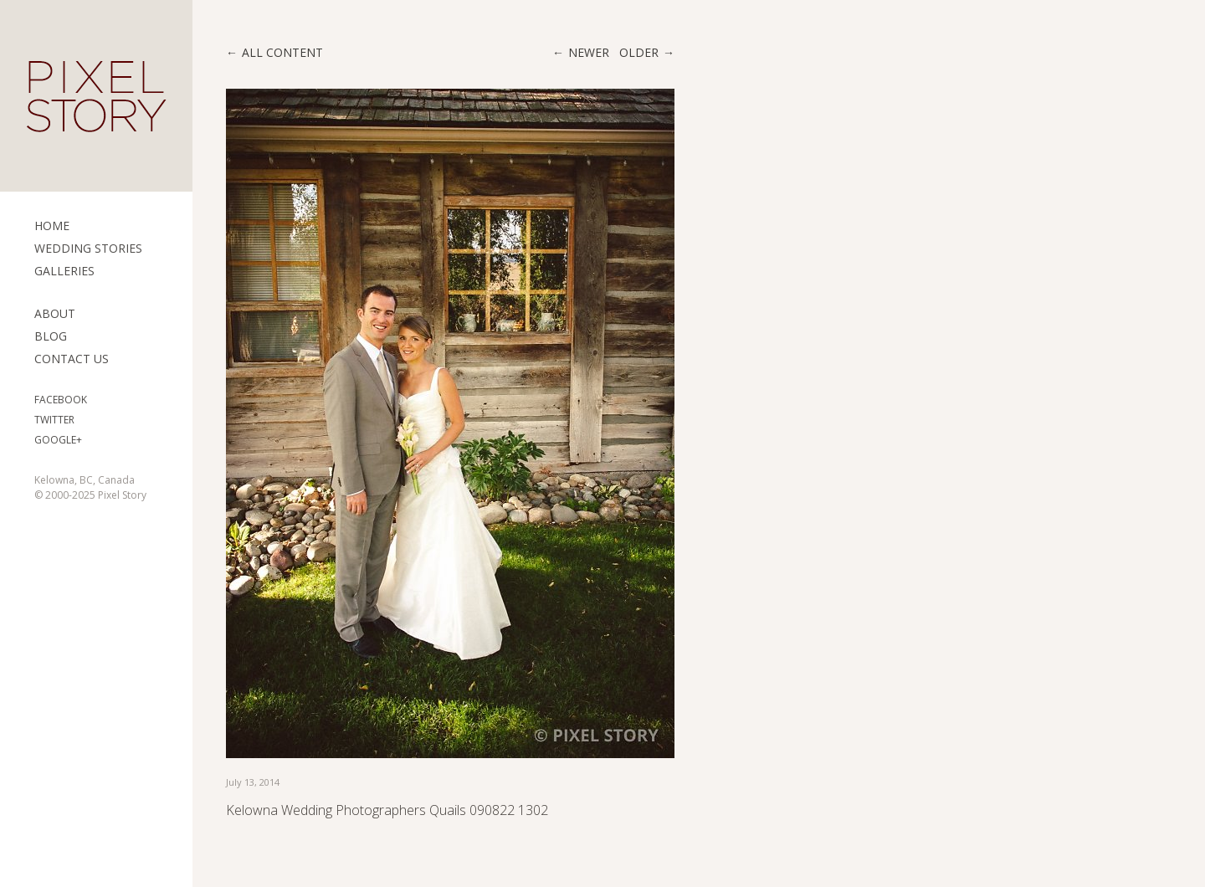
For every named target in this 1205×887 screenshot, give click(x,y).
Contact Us (71, 359)
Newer (588, 52)
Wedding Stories (88, 248)
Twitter (54, 420)
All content (282, 52)
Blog (50, 336)
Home (51, 225)
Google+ (58, 440)
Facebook (60, 399)
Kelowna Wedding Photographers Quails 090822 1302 (387, 810)
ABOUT (54, 313)
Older (639, 52)
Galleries (64, 271)
